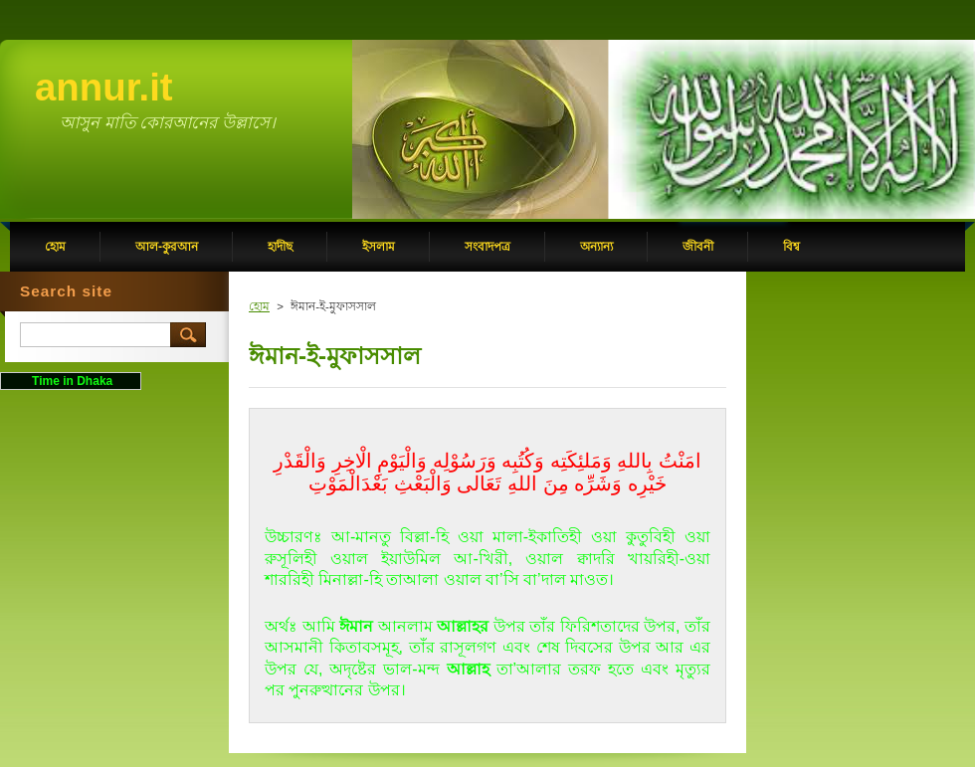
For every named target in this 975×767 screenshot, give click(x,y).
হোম (259, 306)
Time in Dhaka (70, 381)
